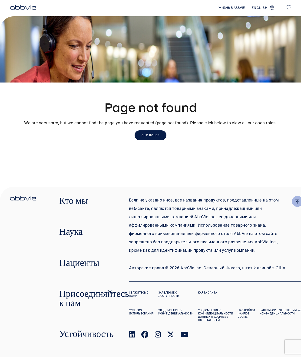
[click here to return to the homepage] (23, 8)
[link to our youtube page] (185, 335)
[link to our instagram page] (158, 335)
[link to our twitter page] (170, 335)
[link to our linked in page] (132, 335)
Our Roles (151, 135)
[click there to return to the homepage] (23, 199)
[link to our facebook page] (144, 335)
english (260, 8)
